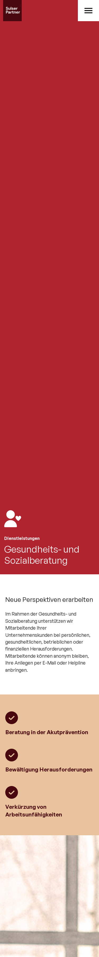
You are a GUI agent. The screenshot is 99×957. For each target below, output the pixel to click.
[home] (39, 10)
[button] (88, 10)
